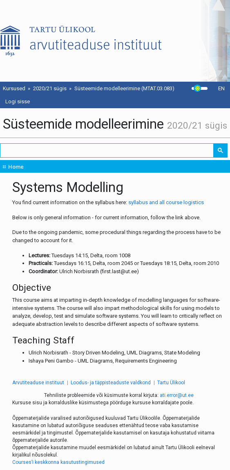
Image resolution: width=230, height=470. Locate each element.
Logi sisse (17, 101)
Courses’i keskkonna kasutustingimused (58, 462)
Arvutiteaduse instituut (38, 382)
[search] (107, 150)
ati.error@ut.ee (177, 395)
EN (221, 88)
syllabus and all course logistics (166, 202)
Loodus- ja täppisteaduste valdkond (111, 382)
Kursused (14, 88)
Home (16, 166)
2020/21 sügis (50, 88)
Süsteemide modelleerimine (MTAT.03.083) (124, 88)
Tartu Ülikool (171, 382)
